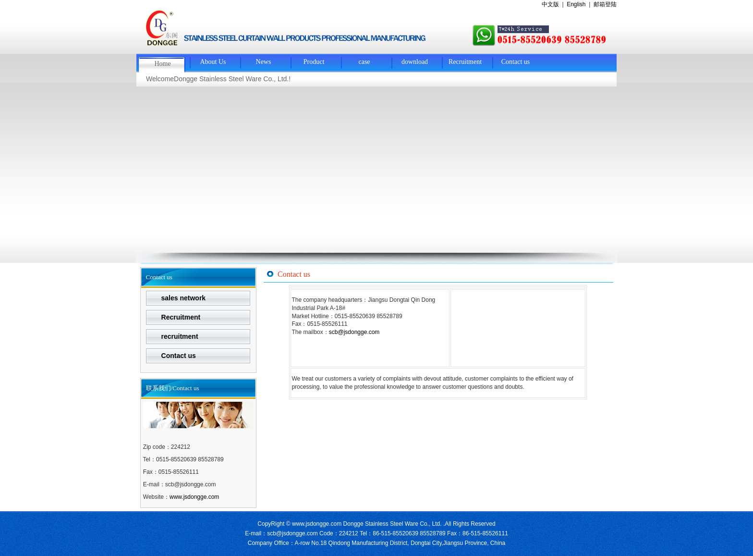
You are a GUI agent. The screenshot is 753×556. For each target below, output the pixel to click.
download (414, 61)
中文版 (550, 4)
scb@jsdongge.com (354, 332)
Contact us (515, 61)
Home (162, 63)
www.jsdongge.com (194, 497)
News (263, 61)
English (576, 4)
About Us (213, 61)
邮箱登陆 (605, 4)
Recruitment (465, 61)
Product (314, 61)
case (364, 61)
